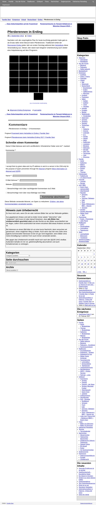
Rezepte (83, 193)
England (84, 95)
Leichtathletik (84, 234)
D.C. (84, 134)
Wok (83, 215)
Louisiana (86, 144)
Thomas (83, 172)
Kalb (83, 200)
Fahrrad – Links (85, 375)
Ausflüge (83, 74)
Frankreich (85, 97)
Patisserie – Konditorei (87, 345)
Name (9, 178)
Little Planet (84, 221)
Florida (85, 136)
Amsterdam (87, 116)
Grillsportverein (85, 395)
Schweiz (84, 119)
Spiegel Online (85, 444)
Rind (83, 202)
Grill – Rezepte (85, 399)
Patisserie (83, 67)
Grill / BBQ (82, 185)
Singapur (85, 121)
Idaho (85, 140)
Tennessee (86, 153)
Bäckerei (83, 65)
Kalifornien (86, 142)
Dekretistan (84, 59)
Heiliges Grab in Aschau (86, 303)
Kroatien (84, 110)
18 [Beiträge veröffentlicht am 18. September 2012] (82, 264)
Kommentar (11, 150)
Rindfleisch (85, 401)
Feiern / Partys (85, 76)
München (86, 93)
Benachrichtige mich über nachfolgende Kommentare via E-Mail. (31, 191)
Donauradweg (84, 226)
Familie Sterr (6, 19)
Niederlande (86, 114)
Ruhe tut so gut (84, 485)
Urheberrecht (84, 459)
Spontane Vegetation (85, 487)
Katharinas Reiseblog (80, 1)
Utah (84, 155)
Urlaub (23, 19)
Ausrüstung (84, 378)
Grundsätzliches (85, 350)
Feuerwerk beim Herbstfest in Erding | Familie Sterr (30, 133)
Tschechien (85, 125)
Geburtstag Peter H (85, 314)
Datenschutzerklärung (87, 455)
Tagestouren (84, 230)
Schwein (84, 208)
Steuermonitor (85, 435)
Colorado (86, 133)
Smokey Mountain (86, 211)
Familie (11, 1)
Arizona (85, 131)
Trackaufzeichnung (86, 367)
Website (9, 187)
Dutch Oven (84, 187)
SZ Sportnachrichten (87, 450)
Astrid (82, 161)
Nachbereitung (85, 369)
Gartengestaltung (84, 481)
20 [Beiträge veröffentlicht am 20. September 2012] (88, 264)
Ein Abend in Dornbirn (86, 476)
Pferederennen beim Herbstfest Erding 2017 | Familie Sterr (33, 137)
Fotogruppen (83, 174)
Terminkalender (85, 431)
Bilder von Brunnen (86, 425)
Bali (83, 82)
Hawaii (85, 138)
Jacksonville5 (84, 189)
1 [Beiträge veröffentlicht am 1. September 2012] (94, 254)
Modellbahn (84, 61)
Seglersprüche (66, 1)
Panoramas (82, 217)
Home (5, 1)
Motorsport (83, 236)
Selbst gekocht (85, 69)
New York (86, 151)
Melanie (82, 166)
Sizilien (85, 101)
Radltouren (31, 1)
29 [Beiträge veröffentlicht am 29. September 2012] (94, 267)
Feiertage (83, 78)
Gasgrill (84, 382)
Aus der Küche (20, 1)
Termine (81, 429)
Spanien (84, 123)
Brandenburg (87, 88)
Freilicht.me (84, 176)
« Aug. (79, 272)
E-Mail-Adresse (12, 182)
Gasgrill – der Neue (88, 384)
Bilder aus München (86, 423)
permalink (37, 110)
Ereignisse (16, 19)
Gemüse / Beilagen (88, 198)
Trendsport (83, 238)
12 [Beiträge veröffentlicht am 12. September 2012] (85, 260)
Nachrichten (55, 1)
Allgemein (13, 110)
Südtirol (85, 103)
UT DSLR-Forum (85, 178)
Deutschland (31, 19)
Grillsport (40, 1)
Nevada (85, 149)
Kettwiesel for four (86, 354)
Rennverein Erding (14, 45)
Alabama (86, 129)
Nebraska (86, 148)
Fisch (83, 196)
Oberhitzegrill (84, 191)
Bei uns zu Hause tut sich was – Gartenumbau (86, 284)
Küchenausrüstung (86, 347)
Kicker (82, 448)
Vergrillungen (84, 397)
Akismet (42, 171)
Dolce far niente (84, 494)
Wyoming (86, 157)
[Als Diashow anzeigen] (38, 103)
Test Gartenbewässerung (87, 483)
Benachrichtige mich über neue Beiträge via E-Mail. (26, 195)
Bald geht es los (90, 305)
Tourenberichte (85, 360)
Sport (80, 232)
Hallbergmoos (87, 91)
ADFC (82, 224)
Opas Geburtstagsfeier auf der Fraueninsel (21, 24)
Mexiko (84, 112)
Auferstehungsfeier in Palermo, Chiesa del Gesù (86, 491)
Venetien (86, 106)
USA (83, 127)
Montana (86, 146)
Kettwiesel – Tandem (87, 352)
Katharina (83, 163)
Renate (82, 183)
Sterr (81, 170)
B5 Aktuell (83, 446)
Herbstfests (59, 45)
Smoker (82, 209)
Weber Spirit (84, 213)
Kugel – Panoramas (86, 219)
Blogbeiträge (86, 326)
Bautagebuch (83, 71)
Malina (82, 164)
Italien (84, 99)
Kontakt (82, 457)
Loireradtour (84, 228)
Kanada (84, 108)
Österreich (85, 118)
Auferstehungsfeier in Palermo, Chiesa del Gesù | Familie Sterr (86, 299)
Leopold (83, 181)
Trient (85, 104)
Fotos (47, 1)
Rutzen (82, 168)
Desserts (84, 194)
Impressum (6, 5)
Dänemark (85, 84)
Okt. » (85, 272)
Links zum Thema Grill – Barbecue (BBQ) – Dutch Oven (87, 418)
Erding (40, 19)
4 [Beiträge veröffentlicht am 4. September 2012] (81, 257)
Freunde (81, 179)
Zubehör (84, 394)
